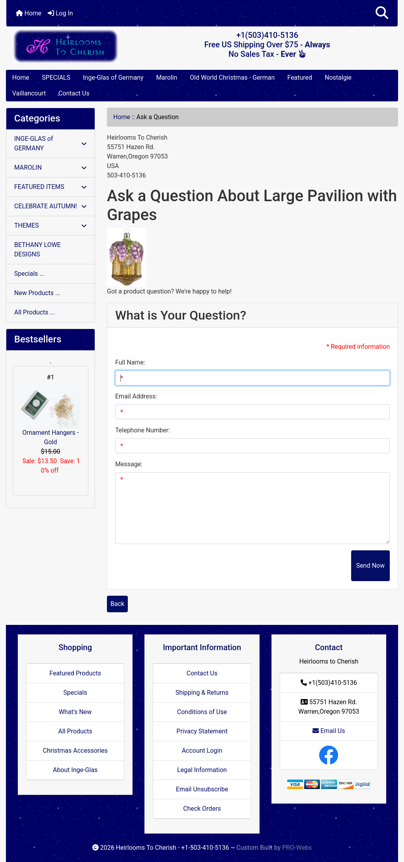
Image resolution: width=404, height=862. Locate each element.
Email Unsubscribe (202, 789)
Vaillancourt (29, 93)
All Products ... (34, 312)
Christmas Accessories (75, 750)
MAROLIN (50, 167)
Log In (60, 13)
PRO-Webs (297, 847)
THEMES (50, 225)
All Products (75, 731)
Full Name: (130, 362)
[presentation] (291, 565)
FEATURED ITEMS (50, 187)
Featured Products (75, 673)
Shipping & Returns (202, 692)
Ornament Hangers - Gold (50, 414)
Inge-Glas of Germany (113, 77)
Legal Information (202, 770)
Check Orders (202, 808)
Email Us (328, 731)
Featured (299, 77)
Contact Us (74, 93)
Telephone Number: (142, 430)
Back (117, 604)
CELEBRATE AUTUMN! (50, 206)
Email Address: (136, 396)
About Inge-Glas (75, 770)
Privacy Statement (201, 731)
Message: (128, 464)
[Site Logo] (71, 46)
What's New (75, 712)
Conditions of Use (202, 712)
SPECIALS (56, 77)
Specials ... (29, 273)
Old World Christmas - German (232, 77)
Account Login (202, 750)
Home (28, 13)
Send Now (370, 565)
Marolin (167, 77)
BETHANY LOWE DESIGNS (37, 249)
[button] (381, 13)
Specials (75, 692)
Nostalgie (338, 77)
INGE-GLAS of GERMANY (50, 143)
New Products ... (37, 293)
